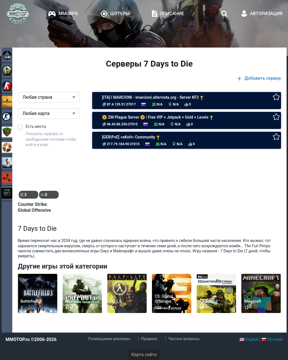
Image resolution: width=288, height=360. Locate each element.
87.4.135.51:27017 (119, 104)
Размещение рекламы (109, 339)
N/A (173, 104)
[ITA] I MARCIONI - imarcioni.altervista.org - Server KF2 (153, 97)
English (251, 339)
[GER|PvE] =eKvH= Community (131, 137)
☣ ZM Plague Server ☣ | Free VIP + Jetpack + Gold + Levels (157, 117)
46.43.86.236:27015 (120, 124)
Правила (149, 339)
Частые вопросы (183, 339)
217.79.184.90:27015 (121, 144)
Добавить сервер (262, 78)
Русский (274, 339)
